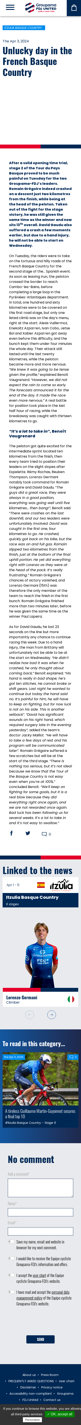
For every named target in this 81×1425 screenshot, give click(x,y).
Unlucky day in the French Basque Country (37, 61)
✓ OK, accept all (59, 1414)
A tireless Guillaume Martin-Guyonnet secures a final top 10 (40, 1113)
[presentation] (40, 1322)
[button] (51, 1014)
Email (12, 1222)
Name (12, 1203)
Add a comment (19, 1174)
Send (40, 1339)
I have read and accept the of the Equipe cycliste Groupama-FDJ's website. (43, 1297)
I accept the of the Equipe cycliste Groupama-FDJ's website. (40, 1278)
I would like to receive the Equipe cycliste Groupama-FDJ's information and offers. (43, 1261)
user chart (39, 1275)
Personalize (32, 1419)
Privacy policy (53, 1419)
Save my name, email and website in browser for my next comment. (40, 1244)
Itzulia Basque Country (23, 27)
